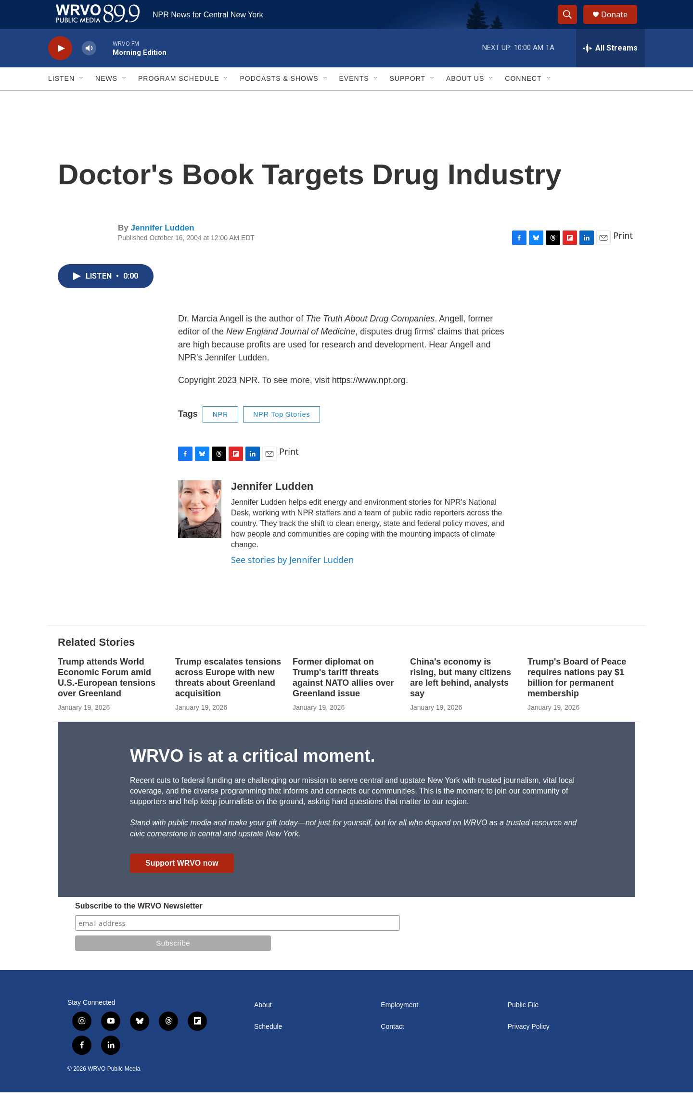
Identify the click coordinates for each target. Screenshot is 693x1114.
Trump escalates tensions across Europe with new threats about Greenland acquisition (228, 699)
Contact (392, 1048)
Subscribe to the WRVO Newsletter (139, 927)
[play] (60, 70)
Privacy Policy (529, 1048)
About (263, 1026)
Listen (61, 100)
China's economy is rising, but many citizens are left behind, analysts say (460, 699)
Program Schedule (178, 100)
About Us (465, 100)
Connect (523, 100)
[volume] (89, 70)
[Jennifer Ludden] (199, 531)
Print (623, 257)
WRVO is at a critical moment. (252, 777)
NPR (221, 436)
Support (407, 100)
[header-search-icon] (571, 25)
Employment (399, 1026)
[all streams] (610, 70)
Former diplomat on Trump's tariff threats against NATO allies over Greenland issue (343, 699)
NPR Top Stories (281, 436)
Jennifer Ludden (162, 249)
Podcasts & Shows (279, 100)
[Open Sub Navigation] (82, 100)
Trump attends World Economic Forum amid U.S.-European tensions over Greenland (106, 699)
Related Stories (96, 664)
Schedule (268, 1048)
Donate (620, 25)
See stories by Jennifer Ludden (292, 581)
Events (354, 100)
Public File (523, 1026)
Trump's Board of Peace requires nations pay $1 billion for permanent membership (576, 699)
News (106, 100)
